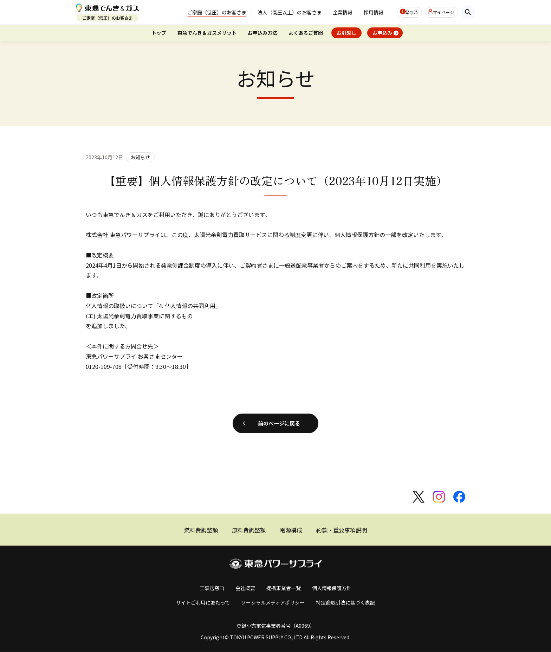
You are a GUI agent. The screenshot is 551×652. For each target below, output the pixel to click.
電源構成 (291, 530)
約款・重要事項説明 (341, 530)
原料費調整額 (249, 530)
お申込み (382, 32)
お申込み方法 (262, 32)
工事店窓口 (212, 588)
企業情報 (329, 12)
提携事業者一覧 (283, 588)
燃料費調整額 (201, 530)
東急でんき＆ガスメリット (206, 32)
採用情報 (360, 12)
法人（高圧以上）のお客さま (276, 12)
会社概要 (245, 588)
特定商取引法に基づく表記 (345, 602)
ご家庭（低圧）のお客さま (203, 12)
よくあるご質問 (306, 32)
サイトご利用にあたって (203, 602)
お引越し (346, 32)
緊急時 (402, 12)
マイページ (441, 12)
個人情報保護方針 (331, 588)
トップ (158, 32)
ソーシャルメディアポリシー (273, 602)
